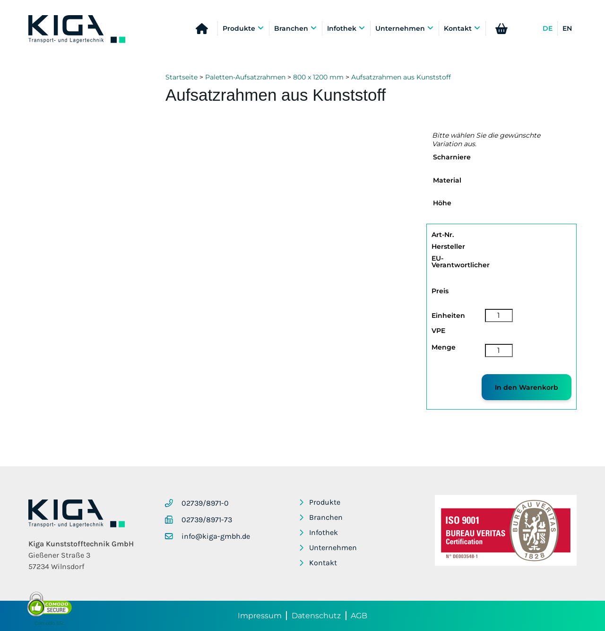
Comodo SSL (50, 623)
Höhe (442, 203)
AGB (359, 615)
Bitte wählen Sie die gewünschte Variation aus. (486, 139)
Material (447, 180)
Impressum (260, 615)
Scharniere (452, 157)
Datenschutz (316, 615)
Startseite (181, 77)
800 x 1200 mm (318, 77)
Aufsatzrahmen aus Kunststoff (401, 77)
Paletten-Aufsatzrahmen (245, 77)
